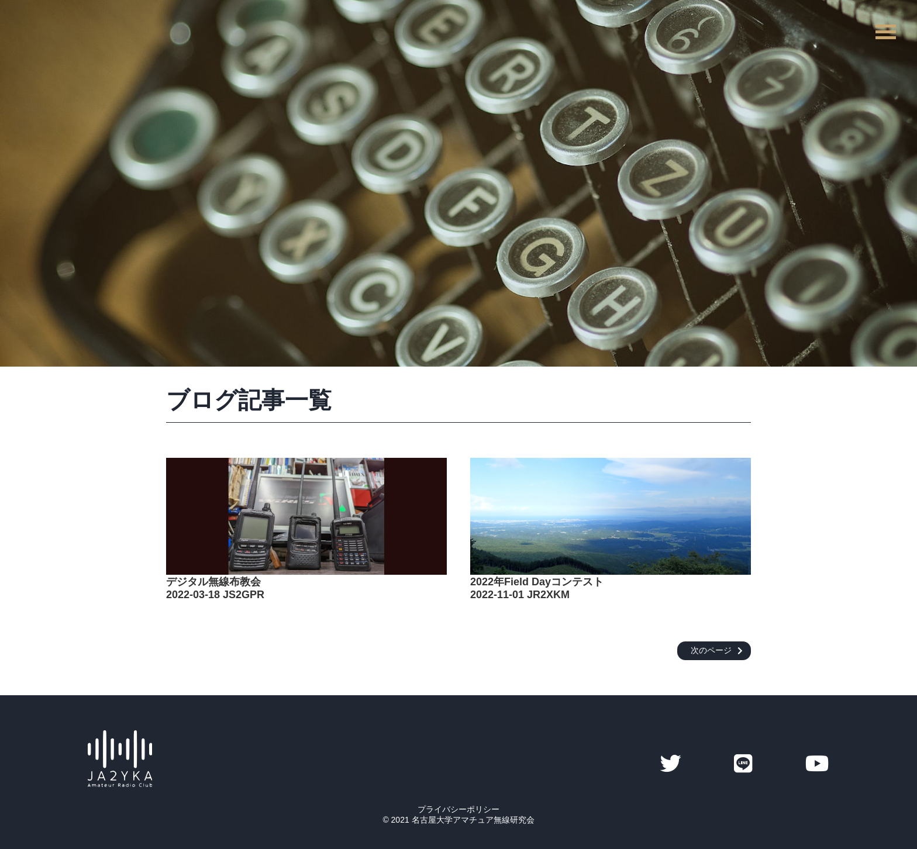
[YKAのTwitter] (670, 764)
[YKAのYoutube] (817, 764)
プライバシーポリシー (458, 809)
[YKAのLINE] (743, 764)
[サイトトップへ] (120, 781)
